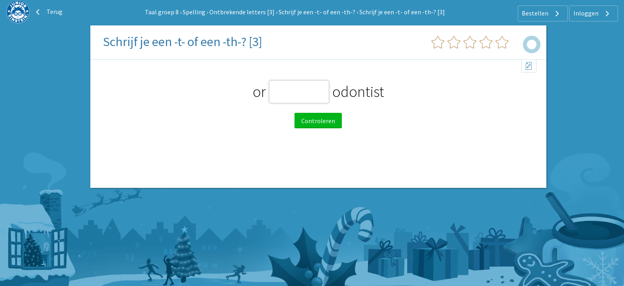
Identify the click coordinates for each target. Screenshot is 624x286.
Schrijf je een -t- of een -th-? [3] (402, 12)
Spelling (194, 12)
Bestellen (541, 13)
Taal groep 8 (162, 12)
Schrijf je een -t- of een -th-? (317, 12)
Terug (48, 12)
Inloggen (592, 13)
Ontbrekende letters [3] (242, 12)
